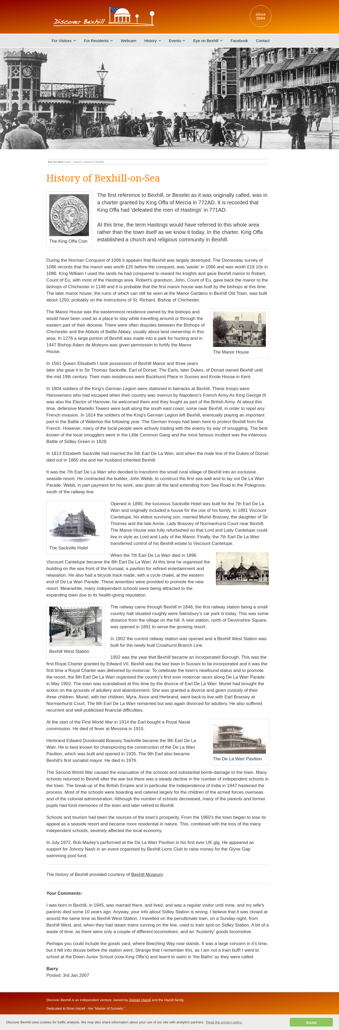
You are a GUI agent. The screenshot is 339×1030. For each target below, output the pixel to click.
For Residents (98, 40)
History (152, 40)
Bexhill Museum (147, 874)
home (68, 161)
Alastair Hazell (140, 1000)
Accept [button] (311, 1022)
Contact (263, 40)
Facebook (239, 40)
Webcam (128, 40)
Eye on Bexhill (207, 40)
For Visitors (64, 40)
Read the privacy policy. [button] (224, 1022)
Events (177, 40)
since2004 (261, 16)
